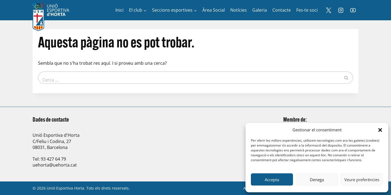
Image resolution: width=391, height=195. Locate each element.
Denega (317, 179)
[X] (328, 10)
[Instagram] (340, 10)
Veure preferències (361, 179)
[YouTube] (353, 10)
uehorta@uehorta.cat (55, 165)
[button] (380, 130)
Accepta (272, 179)
